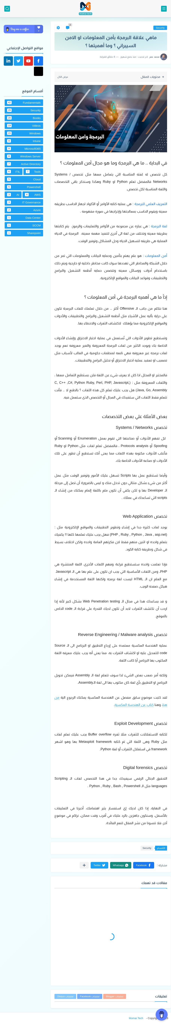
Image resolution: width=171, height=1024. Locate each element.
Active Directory (24, 164)
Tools (33, 171)
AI (13, 194)
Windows (24, 133)
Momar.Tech (136, 1018)
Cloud (24, 179)
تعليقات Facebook (89, 996)
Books (24, 118)
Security (160, 27)
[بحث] (7, 9)
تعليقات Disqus (65, 996)
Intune (24, 141)
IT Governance (24, 202)
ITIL (13, 171)
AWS (33, 194)
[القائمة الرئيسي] (164, 9)
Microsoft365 (24, 148)
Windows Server (24, 156)
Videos (24, 125)
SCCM (24, 225)
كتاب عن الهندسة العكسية (134, 705)
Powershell (24, 187)
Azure (24, 210)
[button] (143, 865)
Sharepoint (24, 233)
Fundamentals (24, 102)
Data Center (24, 217)
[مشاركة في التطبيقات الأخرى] (84, 865)
